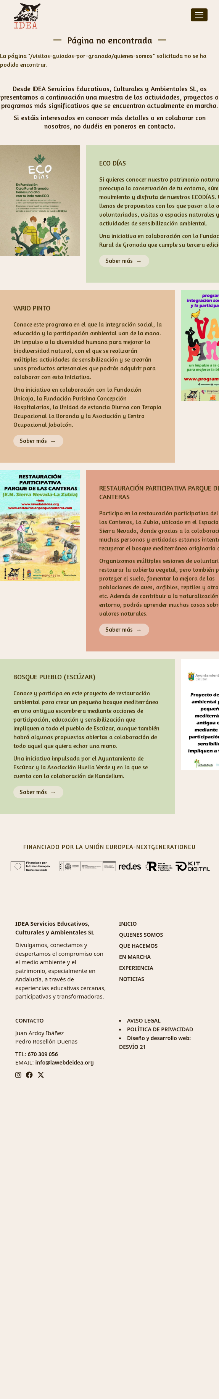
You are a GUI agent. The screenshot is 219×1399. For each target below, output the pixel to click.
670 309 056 (42, 1054)
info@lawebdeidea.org (64, 1062)
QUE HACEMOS (138, 945)
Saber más (119, 260)
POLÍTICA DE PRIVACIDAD (160, 1029)
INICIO (128, 923)
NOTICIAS (131, 979)
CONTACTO (29, 1020)
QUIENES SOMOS (141, 934)
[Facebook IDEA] (29, 1075)
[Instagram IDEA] (18, 1075)
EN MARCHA (135, 956)
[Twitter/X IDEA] (40, 1075)
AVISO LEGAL (144, 1020)
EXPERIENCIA (136, 967)
